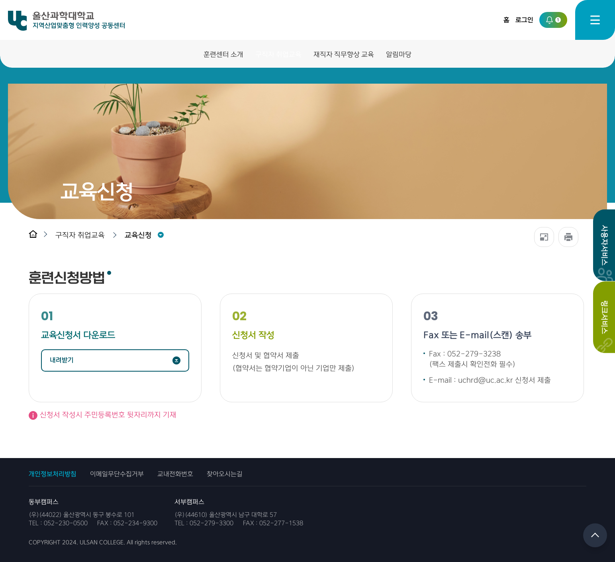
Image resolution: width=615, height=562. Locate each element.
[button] (82, 235)
